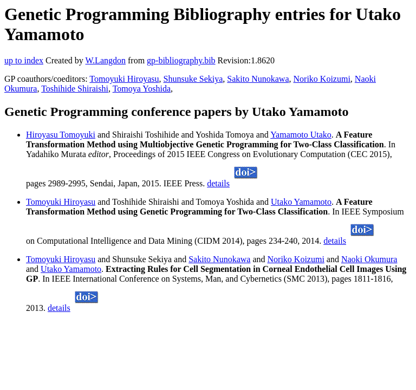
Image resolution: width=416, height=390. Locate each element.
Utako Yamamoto (301, 201)
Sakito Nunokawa (258, 78)
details (218, 183)
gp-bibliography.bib (181, 60)
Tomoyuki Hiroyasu (124, 78)
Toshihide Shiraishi (74, 88)
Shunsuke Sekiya (193, 78)
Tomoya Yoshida (142, 88)
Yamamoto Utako (301, 134)
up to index (23, 60)
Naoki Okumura (369, 259)
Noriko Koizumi (322, 78)
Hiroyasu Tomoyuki (60, 134)
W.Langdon (105, 60)
